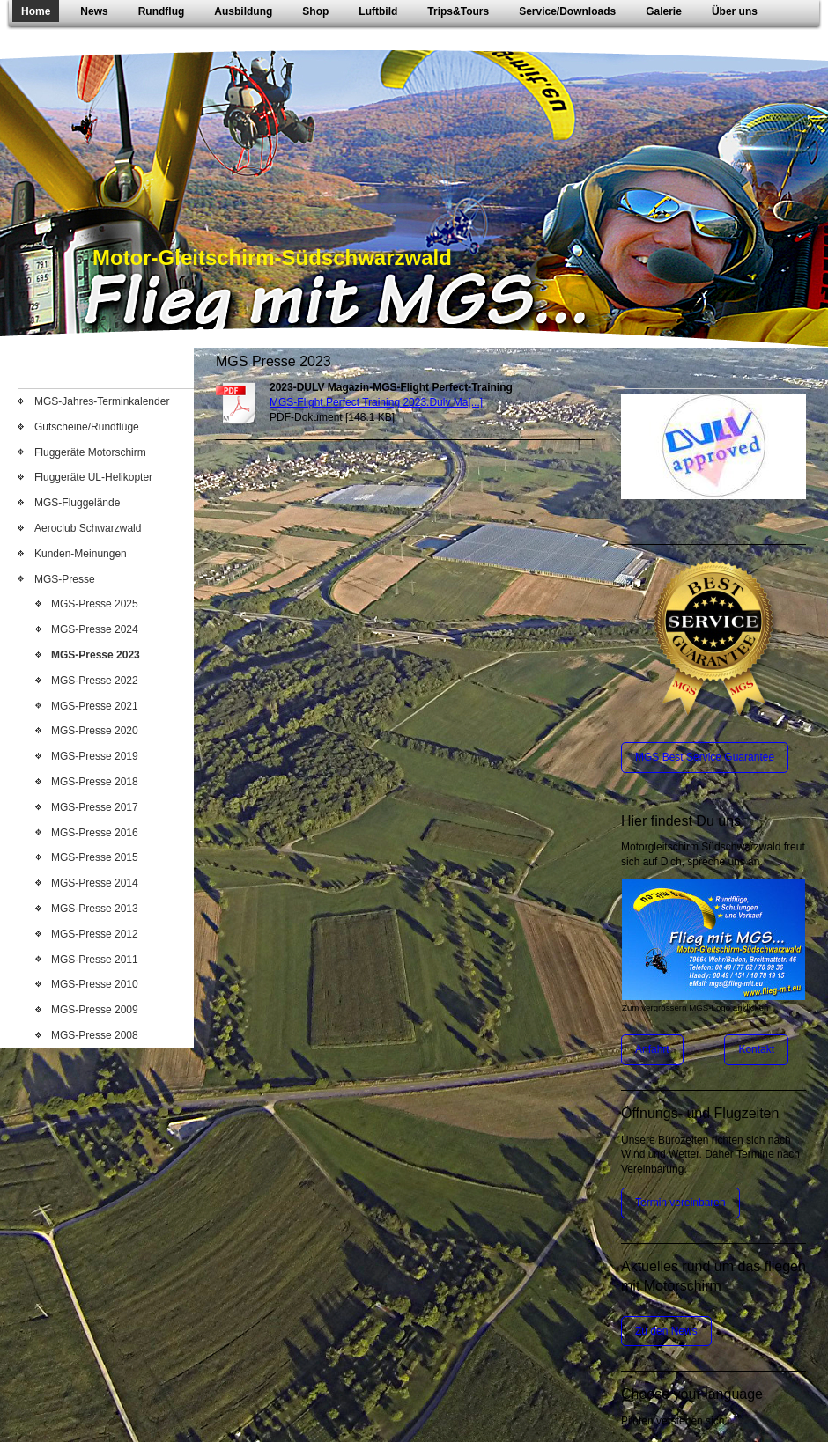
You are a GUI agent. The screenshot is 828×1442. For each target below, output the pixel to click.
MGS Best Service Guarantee (704, 757)
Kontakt (756, 1049)
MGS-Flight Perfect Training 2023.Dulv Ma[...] (376, 402)
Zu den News (666, 1331)
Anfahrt (652, 1049)
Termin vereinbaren (680, 1202)
